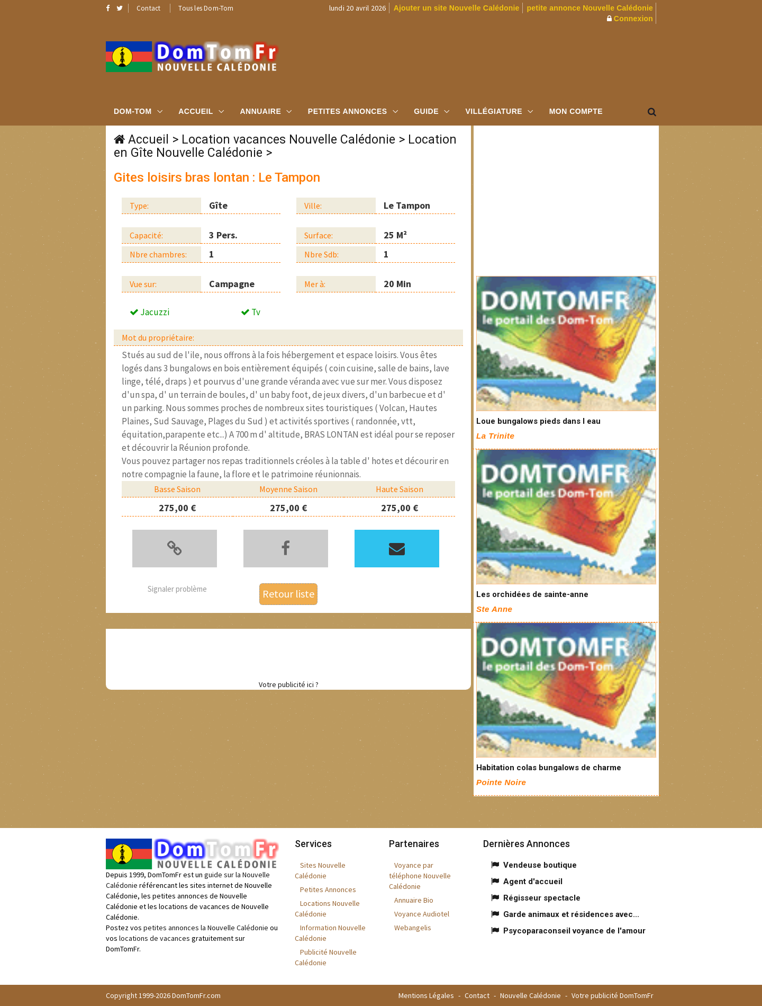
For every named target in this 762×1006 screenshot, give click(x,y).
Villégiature (494, 111)
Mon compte (576, 111)
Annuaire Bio (413, 900)
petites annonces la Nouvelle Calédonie (205, 927)
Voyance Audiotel (421, 914)
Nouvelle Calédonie (530, 995)
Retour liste (288, 593)
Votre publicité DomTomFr (613, 995)
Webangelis (412, 927)
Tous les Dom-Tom (205, 8)
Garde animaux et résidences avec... (571, 914)
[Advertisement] (487, 61)
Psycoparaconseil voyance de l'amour (574, 931)
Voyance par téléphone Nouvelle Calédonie (420, 875)
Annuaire (260, 111)
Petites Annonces (347, 111)
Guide (426, 111)
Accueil (195, 111)
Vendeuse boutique (540, 865)
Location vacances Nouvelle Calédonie (288, 139)
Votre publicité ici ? (289, 684)
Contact (148, 8)
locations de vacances (154, 938)
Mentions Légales (426, 995)
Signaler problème (177, 589)
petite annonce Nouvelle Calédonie (590, 8)
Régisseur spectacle (541, 898)
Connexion (633, 18)
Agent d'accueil (533, 881)
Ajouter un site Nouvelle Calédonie (457, 8)
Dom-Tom (133, 111)
